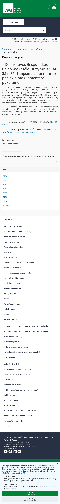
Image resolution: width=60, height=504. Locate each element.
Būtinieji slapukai (9, 477)
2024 (5, 193)
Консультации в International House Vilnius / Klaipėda (26, 331)
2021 (5, 180)
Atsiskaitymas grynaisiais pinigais (17, 369)
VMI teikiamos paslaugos (14, 336)
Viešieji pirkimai (10, 293)
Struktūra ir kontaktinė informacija (18, 231)
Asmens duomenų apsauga (14, 288)
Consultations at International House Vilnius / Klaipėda (26, 326)
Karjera (7, 298)
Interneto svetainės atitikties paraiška (19, 415)
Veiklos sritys (9, 252)
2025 (5, 197)
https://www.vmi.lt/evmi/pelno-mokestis (18, 132)
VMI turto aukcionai (12, 395)
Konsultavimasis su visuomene (16, 236)
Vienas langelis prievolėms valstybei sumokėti (22, 352)
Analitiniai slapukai (10, 484)
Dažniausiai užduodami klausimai (17, 374)
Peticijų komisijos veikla (13, 247)
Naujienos (22, 49)
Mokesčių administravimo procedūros (19, 262)
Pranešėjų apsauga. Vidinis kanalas (18, 273)
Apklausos (8, 314)
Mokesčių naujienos (40, 49)
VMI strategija (9, 309)
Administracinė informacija (14, 278)
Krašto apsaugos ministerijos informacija (20, 410)
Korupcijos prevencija (12, 267)
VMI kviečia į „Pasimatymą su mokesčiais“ (21, 390)
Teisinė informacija (11, 242)
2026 (5, 201)
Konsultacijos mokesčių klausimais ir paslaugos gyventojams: (28, 437)
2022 (5, 184)
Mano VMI (19, 448)
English (36, 41)
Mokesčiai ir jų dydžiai (12, 364)
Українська (52, 41)
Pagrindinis (7, 49)
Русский (43, 41)
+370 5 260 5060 (10, 440)
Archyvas (6, 205)
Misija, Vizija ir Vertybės (13, 226)
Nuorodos (8, 426)
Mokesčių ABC (9, 379)
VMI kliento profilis (11, 341)
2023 (5, 188)
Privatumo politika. (16, 473)
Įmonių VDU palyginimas (13, 400)
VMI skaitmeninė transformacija (17, 347)
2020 (5, 176)
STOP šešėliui (9, 405)
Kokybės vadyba (10, 257)
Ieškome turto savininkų (13, 421)
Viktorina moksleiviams (13, 384)
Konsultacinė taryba (12, 304)
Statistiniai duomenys (12, 283)
